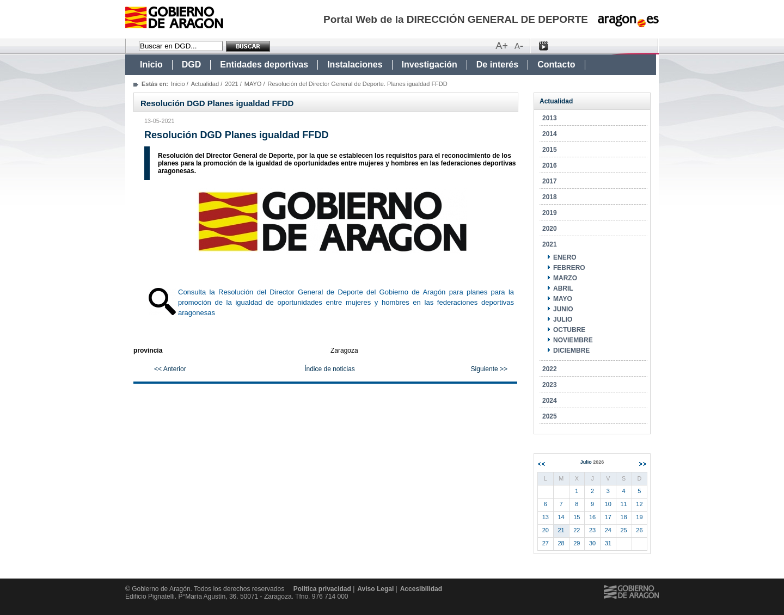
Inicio (151, 64)
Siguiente (642, 464)
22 (576, 530)
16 (592, 517)
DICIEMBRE (571, 350)
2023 (549, 385)
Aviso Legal (375, 589)
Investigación (429, 64)
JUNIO (563, 309)
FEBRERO (569, 268)
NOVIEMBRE (573, 340)
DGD (191, 64)
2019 (549, 213)
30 (592, 543)
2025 (549, 416)
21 (561, 530)
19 (639, 517)
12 (639, 504)
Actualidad (205, 84)
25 (624, 530)
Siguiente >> (489, 369)
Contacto (556, 64)
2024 (549, 400)
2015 (549, 149)
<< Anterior (170, 369)
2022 (549, 369)
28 (561, 543)
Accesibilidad (421, 589)
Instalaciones (354, 64)
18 (624, 517)
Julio (592, 462)
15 (576, 517)
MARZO (565, 278)
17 (608, 517)
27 (545, 543)
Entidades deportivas (264, 64)
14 (561, 517)
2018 (549, 197)
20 (545, 530)
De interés (497, 64)
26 (639, 530)
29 (576, 543)
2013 (549, 118)
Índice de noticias (329, 369)
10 (608, 504)
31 (608, 543)
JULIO (562, 319)
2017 (549, 181)
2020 (549, 228)
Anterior (541, 464)
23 (592, 530)
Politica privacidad (322, 589)
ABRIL (563, 288)
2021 (231, 84)
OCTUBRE (569, 330)
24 (608, 530)
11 (624, 504)
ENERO (565, 257)
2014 (549, 134)
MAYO (253, 84)
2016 (549, 165)
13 (545, 517)
